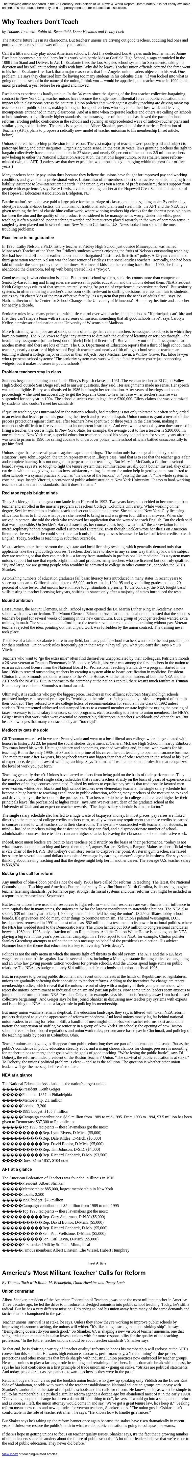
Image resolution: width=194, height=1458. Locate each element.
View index (10, 1454)
